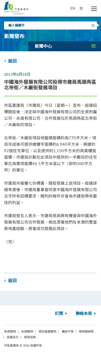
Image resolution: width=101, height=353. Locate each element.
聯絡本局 (86, 314)
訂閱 (61, 314)
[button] (64, 46)
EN (72, 8)
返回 (10, 61)
